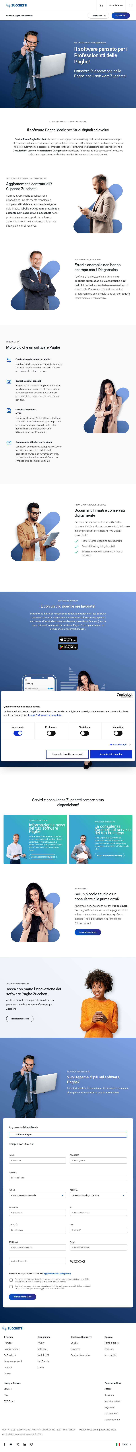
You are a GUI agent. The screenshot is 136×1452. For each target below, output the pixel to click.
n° (71, 1207)
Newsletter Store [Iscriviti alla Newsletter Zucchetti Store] (112, 1419)
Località (13, 1225)
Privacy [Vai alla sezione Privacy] (41, 1343)
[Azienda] (68, 1178)
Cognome (74, 1155)
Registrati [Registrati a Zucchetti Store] (109, 1395)
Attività (74, 1190)
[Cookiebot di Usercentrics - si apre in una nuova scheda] (119, 695)
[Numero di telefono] (37, 1247)
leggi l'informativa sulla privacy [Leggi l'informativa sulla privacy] (57, 1273)
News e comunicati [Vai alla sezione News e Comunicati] (13, 1361)
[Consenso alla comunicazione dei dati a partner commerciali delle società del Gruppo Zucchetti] (11, 1286)
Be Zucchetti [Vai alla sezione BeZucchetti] (10, 1355)
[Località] (37, 1230)
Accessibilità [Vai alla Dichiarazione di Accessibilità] (110, 1355)
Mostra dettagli (118, 744)
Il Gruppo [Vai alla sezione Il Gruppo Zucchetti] (8, 1343)
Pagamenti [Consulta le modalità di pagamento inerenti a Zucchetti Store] (110, 1407)
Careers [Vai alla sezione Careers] (7, 1373)
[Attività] (98, 1195)
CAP (72, 1225)
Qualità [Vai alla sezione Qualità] (74, 1343)
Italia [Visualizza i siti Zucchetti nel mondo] (123, 1444)
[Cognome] (98, 1160)
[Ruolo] (37, 1195)
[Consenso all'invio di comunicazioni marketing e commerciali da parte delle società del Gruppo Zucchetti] (11, 1280)
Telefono (13, 1242)
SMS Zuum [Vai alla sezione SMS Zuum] (9, 1401)
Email (73, 1242)
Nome (11, 1155)
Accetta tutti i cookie (111, 754)
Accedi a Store (116, 5)
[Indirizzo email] (98, 1247)
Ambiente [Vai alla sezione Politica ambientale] (109, 1349)
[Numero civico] (98, 1213)
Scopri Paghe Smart (87, 932)
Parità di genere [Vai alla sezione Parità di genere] (112, 1343)
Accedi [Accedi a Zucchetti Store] (108, 1389)
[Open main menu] (131, 5)
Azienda (13, 1173)
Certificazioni (43, 1361)
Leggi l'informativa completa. (45, 715)
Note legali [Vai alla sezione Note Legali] (42, 1349)
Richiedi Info (120, 15)
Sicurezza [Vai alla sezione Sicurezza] (75, 1349)
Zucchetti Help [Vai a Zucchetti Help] (111, 1413)
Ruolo (12, 1190)
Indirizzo (13, 1207)
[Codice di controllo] (37, 1261)
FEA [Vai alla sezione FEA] (6, 1395)
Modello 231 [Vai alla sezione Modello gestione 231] (43, 1355)
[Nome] (37, 1160)
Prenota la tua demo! (20, 1019)
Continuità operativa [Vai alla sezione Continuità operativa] (80, 1355)
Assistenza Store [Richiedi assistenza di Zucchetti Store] (112, 1401)
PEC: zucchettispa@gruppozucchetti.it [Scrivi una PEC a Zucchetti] (97, 1429)
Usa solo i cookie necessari (67, 754)
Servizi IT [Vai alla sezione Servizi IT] (8, 1389)
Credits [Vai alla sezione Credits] (40, 1367)
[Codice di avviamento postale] (98, 1230)
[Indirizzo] (37, 1213)
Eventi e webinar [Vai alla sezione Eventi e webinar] (11, 1349)
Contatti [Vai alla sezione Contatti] (8, 1367)
